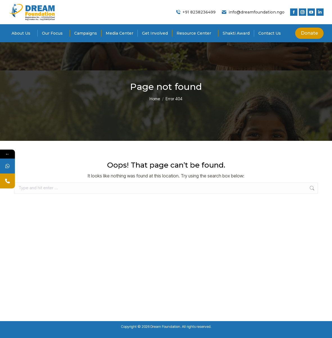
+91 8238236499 (195, 12)
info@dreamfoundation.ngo (252, 12)
